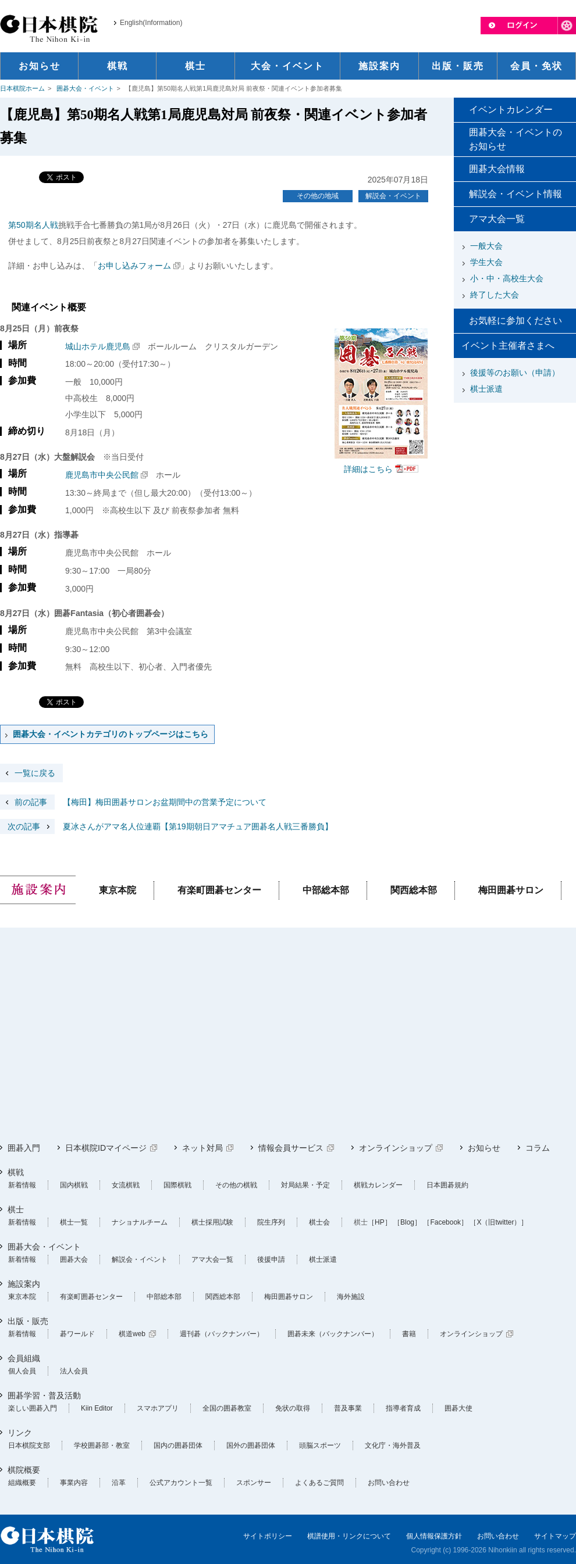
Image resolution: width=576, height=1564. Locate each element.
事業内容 (74, 1483)
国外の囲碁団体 (250, 1445)
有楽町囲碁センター (219, 890)
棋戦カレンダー (378, 1185)
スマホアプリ (158, 1408)
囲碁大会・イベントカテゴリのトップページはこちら (110, 734)
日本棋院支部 (29, 1445)
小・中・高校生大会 (506, 278)
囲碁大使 (458, 1408)
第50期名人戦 (33, 225)
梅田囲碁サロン (510, 890)
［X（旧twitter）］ (499, 1222)
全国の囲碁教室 (226, 1408)
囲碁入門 (24, 1148)
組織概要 (22, 1483)
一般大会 (486, 245)
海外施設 (351, 1297)
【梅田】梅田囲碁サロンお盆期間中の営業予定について (133, 802)
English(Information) (151, 23)
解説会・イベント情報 (515, 194)
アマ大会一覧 (497, 219)
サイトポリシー (267, 1536)
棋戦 (16, 1172)
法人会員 (74, 1371)
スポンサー (253, 1483)
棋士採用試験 (212, 1222)
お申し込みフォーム (134, 265)
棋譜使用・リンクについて (349, 1536)
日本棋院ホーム (22, 88)
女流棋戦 (126, 1185)
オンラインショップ (395, 1148)
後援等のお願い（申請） (515, 372)
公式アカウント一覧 (181, 1483)
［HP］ (380, 1222)
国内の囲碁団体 (178, 1445)
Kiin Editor (97, 1408)
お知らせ (484, 1148)
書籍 (409, 1334)
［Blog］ (407, 1222)
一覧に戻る (35, 773)
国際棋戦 (177, 1185)
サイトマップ (555, 1536)
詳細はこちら (368, 469)
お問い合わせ (389, 1483)
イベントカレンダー (511, 109)
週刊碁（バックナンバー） (222, 1334)
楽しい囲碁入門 (32, 1408)
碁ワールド (77, 1334)
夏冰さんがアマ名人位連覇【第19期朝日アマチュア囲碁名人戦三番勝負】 (166, 826)
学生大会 (486, 262)
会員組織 (24, 1358)
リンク (20, 1432)
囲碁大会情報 (497, 169)
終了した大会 (494, 294)
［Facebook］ (445, 1222)
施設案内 (24, 1284)
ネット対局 (202, 1148)
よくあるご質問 (319, 1483)
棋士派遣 (486, 388)
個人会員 (22, 1371)
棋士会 (319, 1222)
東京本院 (117, 890)
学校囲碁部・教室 (102, 1445)
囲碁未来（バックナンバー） (332, 1334)
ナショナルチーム (140, 1222)
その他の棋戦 (236, 1185)
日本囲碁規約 (447, 1185)
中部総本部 (326, 890)
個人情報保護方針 (434, 1536)
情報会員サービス (290, 1148)
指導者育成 (403, 1408)
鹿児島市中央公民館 (101, 474)
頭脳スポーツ (320, 1445)
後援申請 (271, 1259)
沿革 (119, 1483)
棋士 (16, 1209)
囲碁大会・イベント (85, 88)
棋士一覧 (74, 1222)
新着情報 (22, 1185)
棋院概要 (24, 1469)
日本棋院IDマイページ (106, 1148)
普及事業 (348, 1408)
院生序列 (271, 1222)
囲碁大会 (74, 1259)
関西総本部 (413, 890)
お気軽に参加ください (515, 320)
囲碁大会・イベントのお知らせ (515, 139)
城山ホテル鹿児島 (97, 346)
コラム (537, 1148)
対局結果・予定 (305, 1185)
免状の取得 (292, 1408)
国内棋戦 (74, 1185)
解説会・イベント (393, 196)
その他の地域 (318, 196)
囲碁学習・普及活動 (44, 1395)
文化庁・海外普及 (393, 1445)
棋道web (132, 1334)
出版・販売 (28, 1321)
